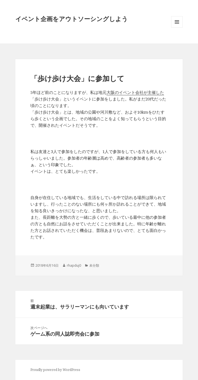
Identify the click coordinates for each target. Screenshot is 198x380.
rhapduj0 (74, 265)
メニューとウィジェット (177, 27)
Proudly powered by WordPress (55, 369)
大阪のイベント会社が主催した (135, 92)
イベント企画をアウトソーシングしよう (71, 19)
